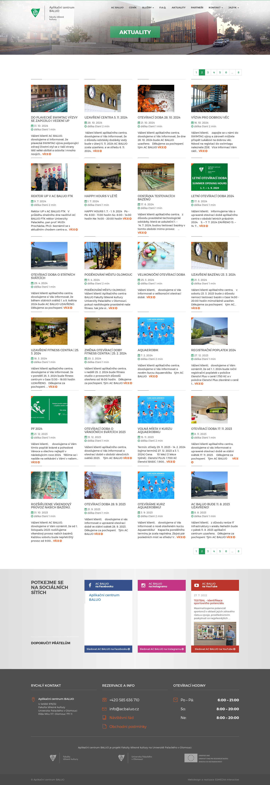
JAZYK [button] (233, 7)
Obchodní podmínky (127, 726)
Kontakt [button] (216, 7)
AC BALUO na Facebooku (108, 649)
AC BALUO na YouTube (215, 649)
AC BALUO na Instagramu (162, 649)
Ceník (133, 7)
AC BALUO (117, 7)
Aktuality (179, 7)
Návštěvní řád (121, 717)
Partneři (197, 7)
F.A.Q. (162, 7)
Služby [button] (148, 7)
